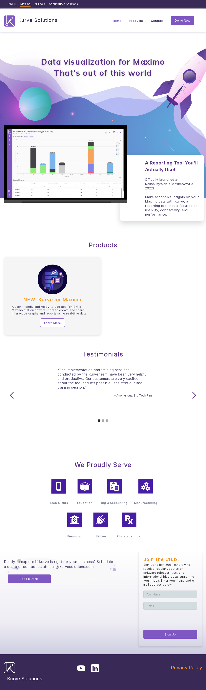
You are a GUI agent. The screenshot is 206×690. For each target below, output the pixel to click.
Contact (157, 20)
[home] (31, 21)
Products (136, 20)
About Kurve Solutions (63, 4)
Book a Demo (29, 578)
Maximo (25, 4)
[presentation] (173, 619)
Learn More (52, 323)
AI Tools (39, 4)
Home (117, 20)
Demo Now (182, 20)
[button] (12, 395)
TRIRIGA (11, 4)
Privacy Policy (186, 667)
